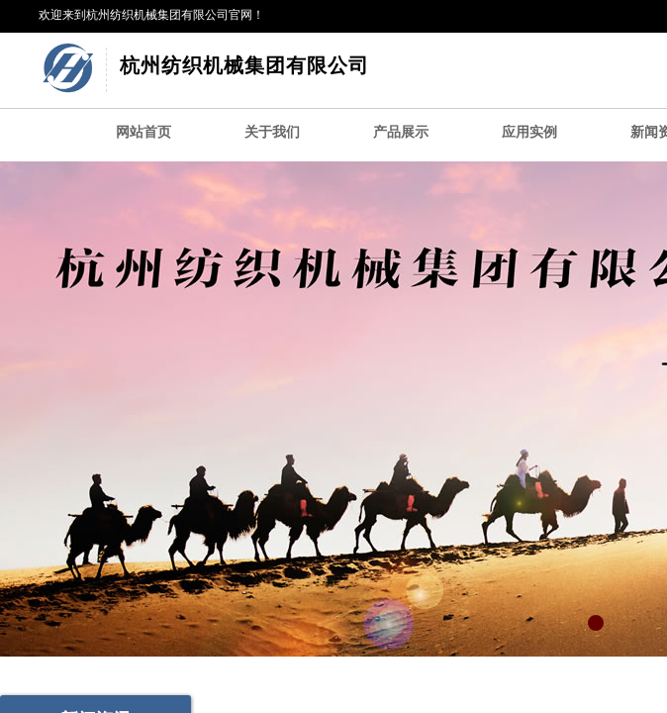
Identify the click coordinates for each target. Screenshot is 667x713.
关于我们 (272, 132)
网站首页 (143, 132)
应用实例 (529, 132)
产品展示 (401, 132)
